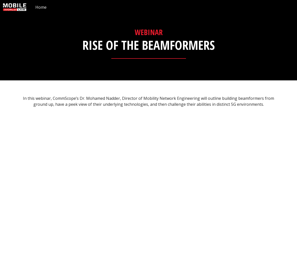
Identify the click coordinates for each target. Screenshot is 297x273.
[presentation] (148, 40)
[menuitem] (41, 7)
